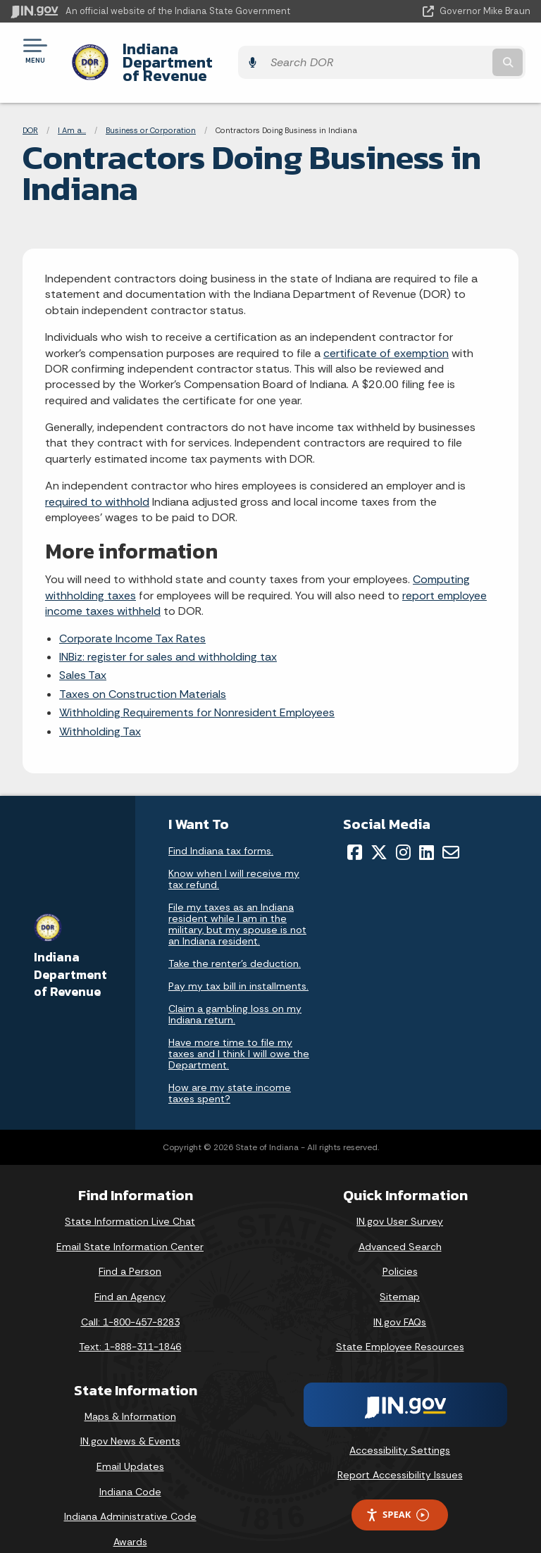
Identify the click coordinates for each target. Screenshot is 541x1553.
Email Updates (130, 1441)
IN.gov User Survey (399, 1197)
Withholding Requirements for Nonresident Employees (197, 688)
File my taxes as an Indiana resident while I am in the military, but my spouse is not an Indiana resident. (237, 899)
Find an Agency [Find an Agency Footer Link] (130, 1272)
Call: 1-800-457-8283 (130, 1297)
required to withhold (97, 477)
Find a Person (130, 1247)
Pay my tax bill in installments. (238, 961)
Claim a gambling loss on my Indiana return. (234, 990)
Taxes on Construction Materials (142, 669)
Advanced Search (400, 1222)
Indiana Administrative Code (130, 1492)
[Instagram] (403, 827)
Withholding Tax (100, 706)
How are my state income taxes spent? (229, 1068)
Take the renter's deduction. (234, 939)
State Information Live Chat (130, 1197)
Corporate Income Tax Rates (132, 613)
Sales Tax (82, 651)
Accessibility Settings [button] (399, 1425)
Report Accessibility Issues (400, 1451)
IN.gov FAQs (399, 1297)
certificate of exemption (386, 328)
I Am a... (72, 106)
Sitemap (400, 1272)
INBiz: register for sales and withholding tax (168, 632)
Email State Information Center (130, 1222)
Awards (130, 1517)
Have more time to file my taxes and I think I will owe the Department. (238, 1029)
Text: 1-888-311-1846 (130, 1322)
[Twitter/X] (379, 827)
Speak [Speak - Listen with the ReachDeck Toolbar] (397, 1490)
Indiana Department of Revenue (233, 50)
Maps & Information (130, 1391)
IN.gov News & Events (130, 1417)
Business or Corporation (151, 106)
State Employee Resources (400, 1322)
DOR (30, 106)
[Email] (450, 827)
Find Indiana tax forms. (220, 826)
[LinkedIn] (426, 827)
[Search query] (454, 50)
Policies (400, 1247)
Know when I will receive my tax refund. (233, 854)
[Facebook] (354, 827)
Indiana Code (130, 1467)
